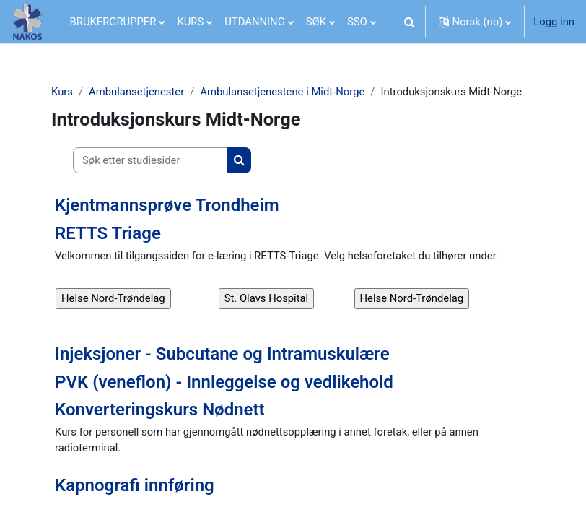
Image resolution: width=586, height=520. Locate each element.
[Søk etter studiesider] (150, 160)
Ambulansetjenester (136, 91)
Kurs (62, 91)
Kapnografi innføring (134, 485)
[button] (410, 21)
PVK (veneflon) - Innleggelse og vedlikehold (224, 382)
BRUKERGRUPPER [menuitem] (113, 21)
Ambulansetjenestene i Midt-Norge (282, 91)
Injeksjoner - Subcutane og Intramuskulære (222, 354)
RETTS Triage (108, 233)
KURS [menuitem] (190, 21)
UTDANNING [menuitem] (254, 21)
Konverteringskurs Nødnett (160, 409)
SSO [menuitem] (357, 21)
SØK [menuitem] (316, 21)
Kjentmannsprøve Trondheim (167, 205)
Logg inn (553, 21)
